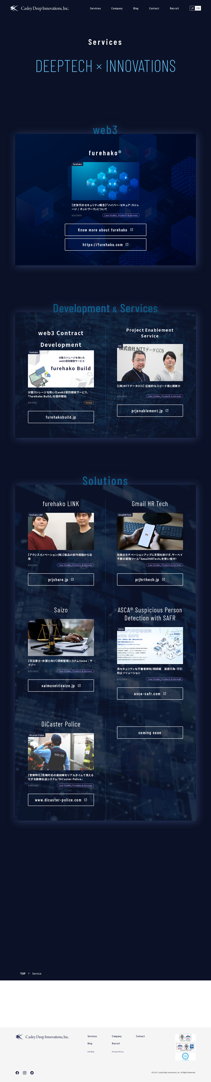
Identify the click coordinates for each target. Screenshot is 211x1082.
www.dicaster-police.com (58, 799)
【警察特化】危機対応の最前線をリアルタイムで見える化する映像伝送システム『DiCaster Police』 (61, 777)
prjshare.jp (58, 579)
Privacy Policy (117, 1051)
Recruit (174, 8)
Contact (154, 8)
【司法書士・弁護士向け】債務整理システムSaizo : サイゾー (60, 663)
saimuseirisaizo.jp (58, 685)
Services (95, 8)
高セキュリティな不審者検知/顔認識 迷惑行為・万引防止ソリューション (150, 671)
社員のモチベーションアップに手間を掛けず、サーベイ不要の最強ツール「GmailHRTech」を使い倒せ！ (150, 557)
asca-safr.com (147, 693)
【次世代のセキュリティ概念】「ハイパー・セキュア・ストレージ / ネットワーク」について (105, 207)
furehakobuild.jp (61, 417)
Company (116, 8)
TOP (22, 973)
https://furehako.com (103, 244)
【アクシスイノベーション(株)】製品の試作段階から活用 (60, 557)
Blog (136, 8)
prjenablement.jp (147, 410)
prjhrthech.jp (147, 579)
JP (192, 8)
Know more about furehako (103, 229)
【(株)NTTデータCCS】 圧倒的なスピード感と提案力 (149, 386)
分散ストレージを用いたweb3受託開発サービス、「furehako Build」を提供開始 (58, 394)
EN (198, 8)
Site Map (91, 1051)
